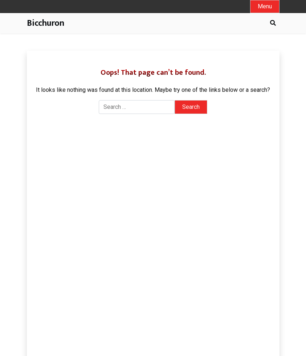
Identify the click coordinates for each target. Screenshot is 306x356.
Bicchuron (45, 23)
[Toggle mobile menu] (265, 6)
